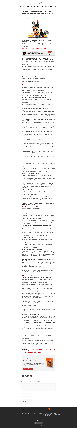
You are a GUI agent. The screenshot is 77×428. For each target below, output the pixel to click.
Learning (26, 374)
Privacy (42, 425)
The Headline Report (43, 409)
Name (22, 392)
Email (22, 395)
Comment (22, 382)
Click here (29, 413)
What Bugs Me (19, 409)
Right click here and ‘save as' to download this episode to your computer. (35, 48)
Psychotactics (38, 2)
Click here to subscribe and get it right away (45, 415)
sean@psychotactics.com (37, 425)
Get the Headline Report (28, 368)
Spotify (43, 18)
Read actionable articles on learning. (33, 352)
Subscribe (50, 52)
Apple (40, 18)
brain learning (31, 374)
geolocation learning (38, 374)
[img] (53, 54)
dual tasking (34, 374)
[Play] (24, 53)
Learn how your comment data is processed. (41, 403)
